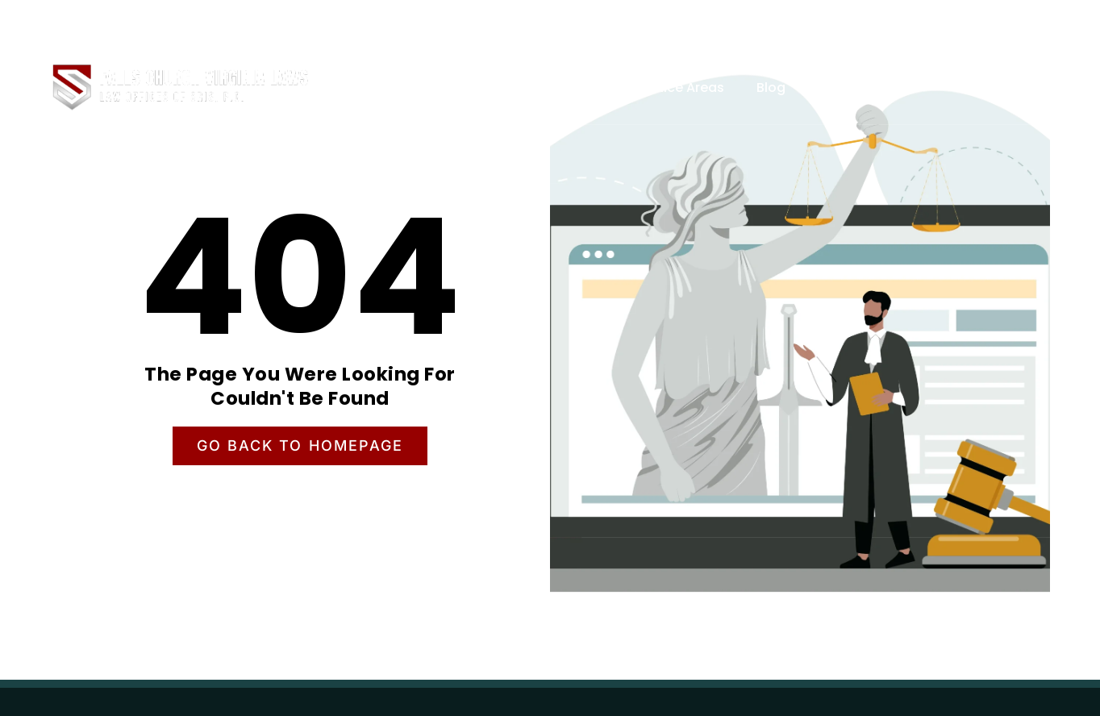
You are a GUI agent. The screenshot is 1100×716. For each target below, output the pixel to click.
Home (485, 87)
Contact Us (855, 87)
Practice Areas (676, 87)
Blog (770, 87)
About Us (567, 87)
